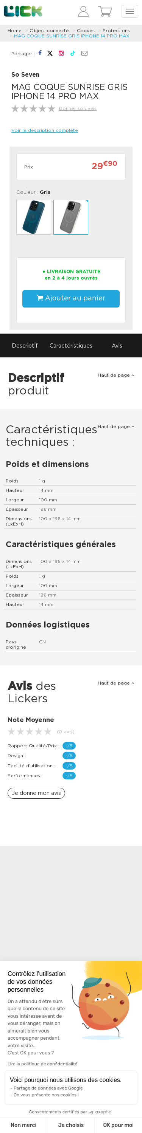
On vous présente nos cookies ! (46, 1094)
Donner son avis (78, 108)
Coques (86, 30)
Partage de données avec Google (48, 1088)
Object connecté (49, 30)
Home (15, 30)
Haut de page (116, 375)
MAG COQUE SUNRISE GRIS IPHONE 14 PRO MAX (72, 36)
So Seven (25, 75)
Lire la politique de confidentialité (42, 1064)
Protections (116, 30)
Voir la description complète (44, 130)
